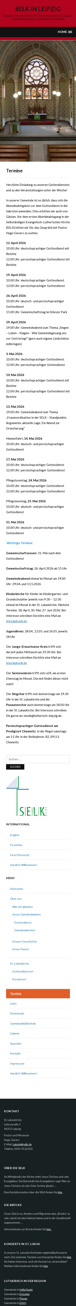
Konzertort (19, 979)
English (14, 835)
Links (13, 1003)
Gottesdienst (23, 922)
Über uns (16, 898)
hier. (60, 1192)
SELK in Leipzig (38, 8)
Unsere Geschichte (24, 941)
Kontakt (15, 1053)
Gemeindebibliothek (23, 1023)
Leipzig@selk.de (22, 1144)
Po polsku (16, 845)
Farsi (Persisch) (19, 855)
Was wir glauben (22, 906)
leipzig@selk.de (16, 621)
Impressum (17, 1063)
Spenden (15, 1043)
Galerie (14, 1033)
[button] (65, 32)
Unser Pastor (20, 949)
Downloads (17, 1013)
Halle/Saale (26, 1289)
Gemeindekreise (24, 930)
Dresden (24, 1294)
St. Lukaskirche (19, 963)
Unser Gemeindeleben (26, 914)
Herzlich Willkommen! (23, 865)
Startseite (16, 888)
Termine (15, 993)
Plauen (23, 1298)
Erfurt (22, 1303)
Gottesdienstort (22, 971)
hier (69, 1257)
